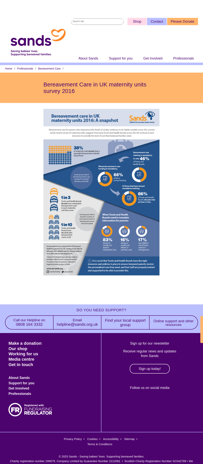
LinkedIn (165, 400)
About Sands (88, 58)
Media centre (21, 359)
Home (8, 68)
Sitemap (129, 439)
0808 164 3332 (29, 322)
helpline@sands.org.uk (77, 322)
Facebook (115, 400)
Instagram (148, 400)
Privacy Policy (73, 439)
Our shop (17, 348)
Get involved (152, 58)
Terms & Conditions (99, 444)
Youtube (181, 400)
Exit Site (199, 329)
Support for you (120, 58)
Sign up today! (150, 369)
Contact (157, 21)
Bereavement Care (49, 68)
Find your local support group (125, 322)
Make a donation (24, 343)
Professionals (183, 58)
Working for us (23, 353)
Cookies (92, 439)
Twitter (131, 400)
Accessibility (111, 439)
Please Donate (182, 21)
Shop (137, 21)
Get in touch (20, 364)
